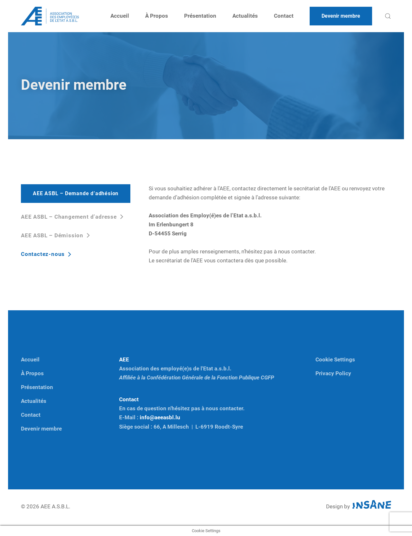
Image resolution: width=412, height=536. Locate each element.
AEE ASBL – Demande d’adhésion (75, 193)
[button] (388, 16)
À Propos (156, 16)
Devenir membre (41, 429)
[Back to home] (50, 16)
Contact (284, 16)
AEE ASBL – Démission (53, 235)
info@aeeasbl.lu (160, 417)
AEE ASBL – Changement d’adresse (69, 217)
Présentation (200, 16)
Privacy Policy (333, 373)
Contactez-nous (43, 254)
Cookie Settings (335, 360)
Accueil (119, 16)
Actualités (245, 16)
